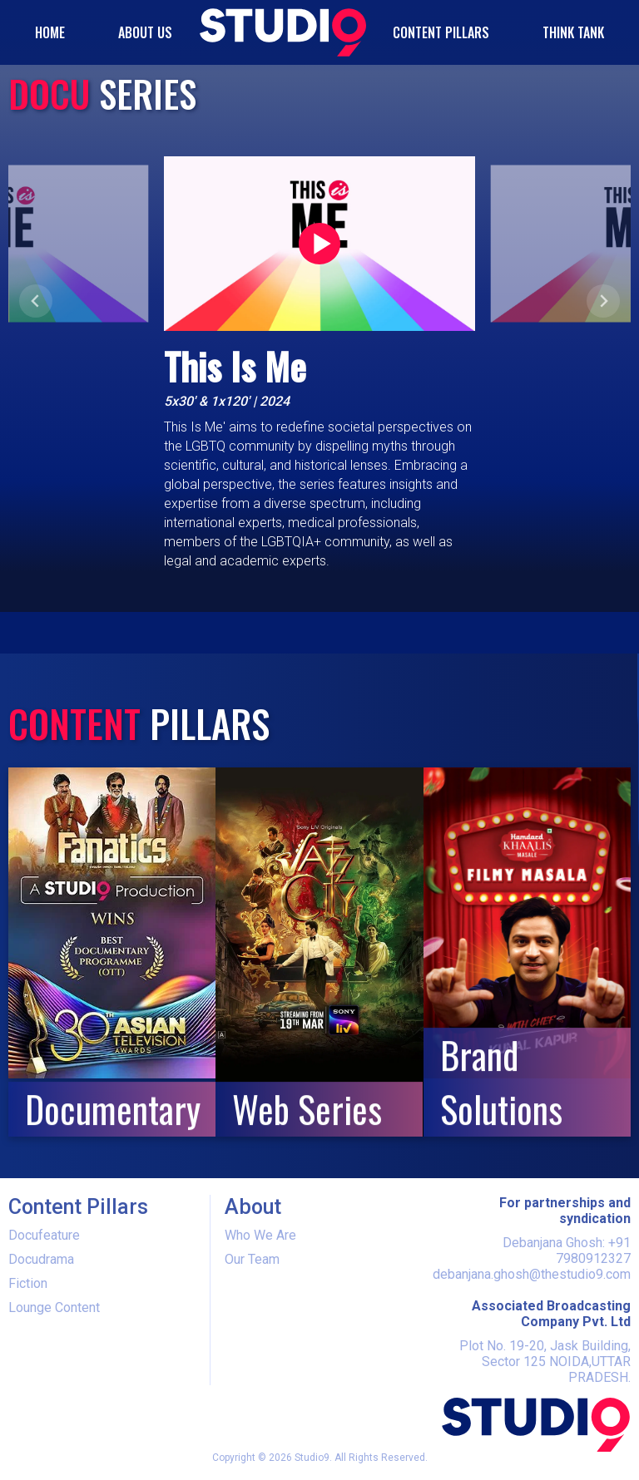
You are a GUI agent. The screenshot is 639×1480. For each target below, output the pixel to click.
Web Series (307, 1109)
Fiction (27, 1283)
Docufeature (44, 1235)
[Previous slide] (35, 301)
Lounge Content (54, 1307)
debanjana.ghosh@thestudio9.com (532, 1274)
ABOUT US (145, 32)
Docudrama (41, 1259)
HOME (50, 32)
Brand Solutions (501, 1082)
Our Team (252, 1259)
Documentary (112, 1109)
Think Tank (573, 32)
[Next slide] (603, 301)
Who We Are (260, 1235)
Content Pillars (441, 32)
